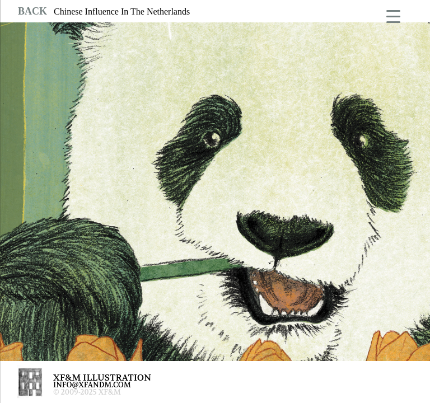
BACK (32, 11)
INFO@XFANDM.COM (92, 385)
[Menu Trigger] (393, 15)
